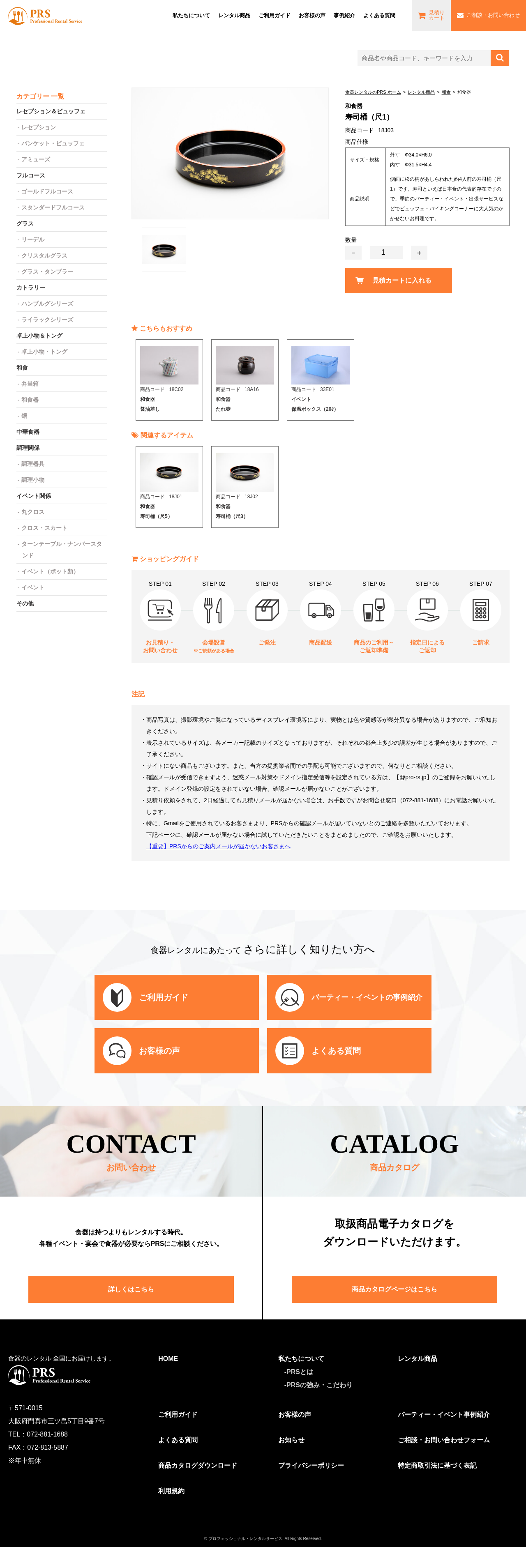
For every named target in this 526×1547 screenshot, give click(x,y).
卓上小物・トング (44, 351)
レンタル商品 (234, 15)
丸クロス (32, 512)
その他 (25, 603)
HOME (168, 1358)
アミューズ (35, 159)
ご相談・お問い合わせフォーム (444, 1439)
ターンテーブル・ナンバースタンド (61, 550)
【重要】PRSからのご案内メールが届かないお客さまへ (218, 846)
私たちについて (191, 15)
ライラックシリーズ (47, 319)
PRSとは (299, 1371)
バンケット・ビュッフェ (53, 143)
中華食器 (27, 431)
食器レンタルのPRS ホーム (373, 92)
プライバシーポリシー (311, 1465)
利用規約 (171, 1490)
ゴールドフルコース (47, 191)
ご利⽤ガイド (274, 15)
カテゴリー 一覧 (40, 96)
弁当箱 (30, 383)
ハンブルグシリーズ (47, 303)
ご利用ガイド (178, 1414)
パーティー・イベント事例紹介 (444, 1414)
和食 (446, 92)
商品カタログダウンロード (197, 1465)
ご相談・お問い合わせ (493, 15)
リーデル (32, 239)
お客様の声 (312, 15)
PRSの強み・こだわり (319, 1384)
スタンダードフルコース (53, 207)
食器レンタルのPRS (45, 15)
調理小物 (32, 480)
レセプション (38, 127)
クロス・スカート (44, 528)
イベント (32, 587)
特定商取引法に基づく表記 (437, 1465)
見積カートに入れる (401, 280)
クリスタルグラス (44, 255)
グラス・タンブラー (47, 271)
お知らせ (291, 1439)
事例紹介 (344, 15)
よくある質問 (379, 15)
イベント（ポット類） (50, 571)
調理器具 (32, 463)
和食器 (30, 399)
